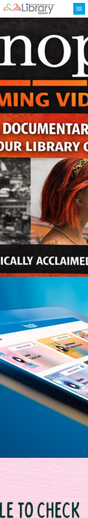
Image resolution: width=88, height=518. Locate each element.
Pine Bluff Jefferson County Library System (29, 9)
